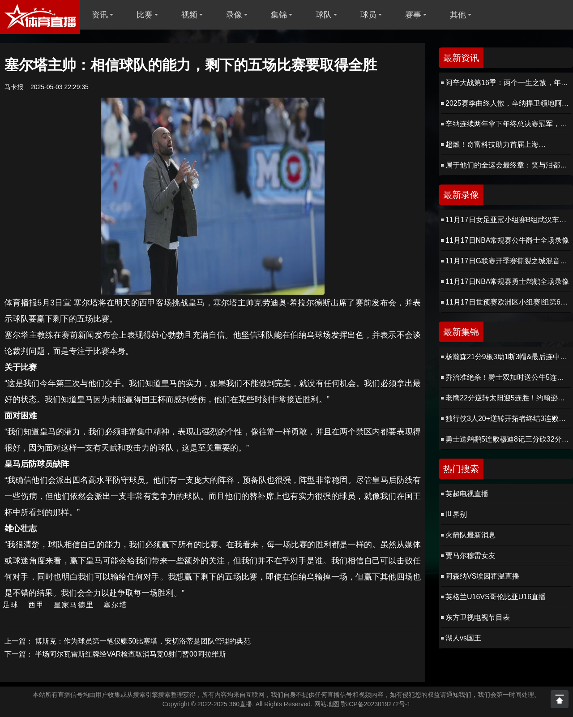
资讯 (100, 14)
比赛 (145, 14)
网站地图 (326, 704)
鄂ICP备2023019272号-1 (376, 704)
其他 (458, 14)
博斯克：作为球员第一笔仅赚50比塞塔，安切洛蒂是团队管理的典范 (143, 641)
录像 (234, 14)
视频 (189, 14)
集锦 (279, 14)
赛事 (413, 14)
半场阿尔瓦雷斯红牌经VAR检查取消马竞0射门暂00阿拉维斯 (130, 654)
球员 (368, 14)
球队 (324, 14)
